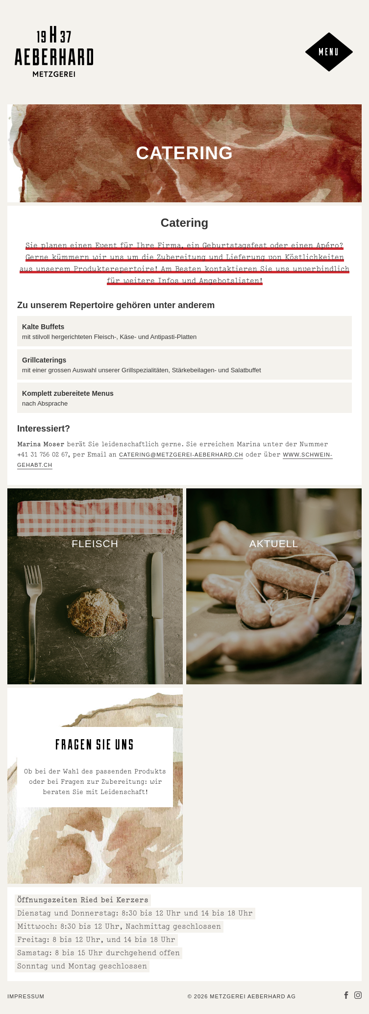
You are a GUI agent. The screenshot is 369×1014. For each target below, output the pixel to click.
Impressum (26, 996)
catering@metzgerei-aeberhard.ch (181, 455)
